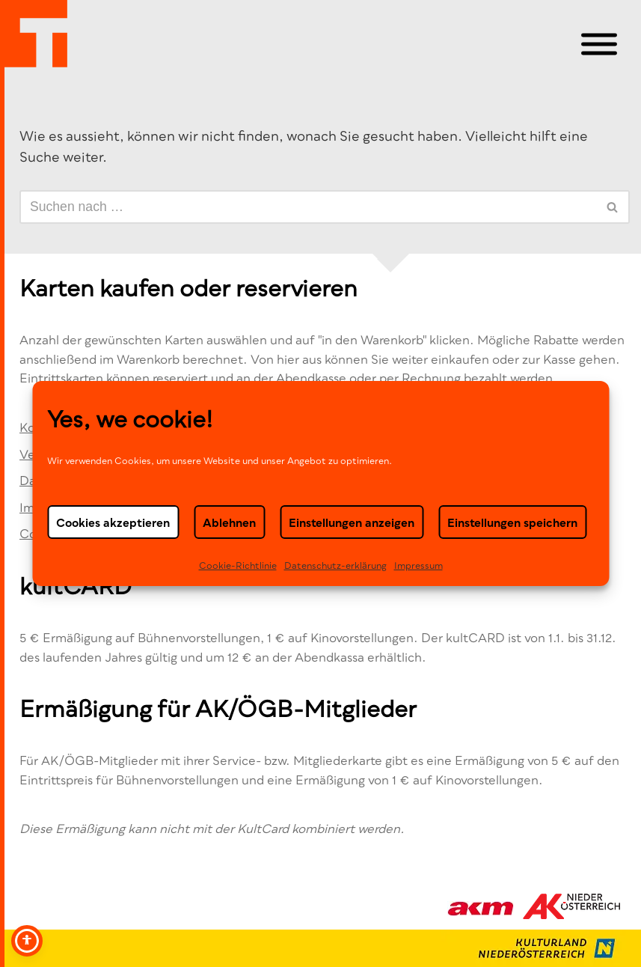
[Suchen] (307, 207)
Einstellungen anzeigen (351, 521)
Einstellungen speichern (512, 521)
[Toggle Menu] (599, 44)
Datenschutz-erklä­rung (335, 565)
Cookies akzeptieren (113, 521)
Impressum (418, 565)
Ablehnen (229, 521)
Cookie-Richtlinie (238, 565)
